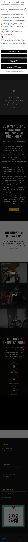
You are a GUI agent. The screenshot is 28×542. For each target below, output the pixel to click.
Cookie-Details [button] (7, 71)
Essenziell (4, 29)
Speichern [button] (14, 56)
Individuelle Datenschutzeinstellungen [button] (14, 66)
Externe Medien (6, 37)
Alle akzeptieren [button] (14, 51)
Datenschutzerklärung (6, 24)
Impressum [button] (21, 71)
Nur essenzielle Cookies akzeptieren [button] (14, 60)
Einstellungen (11, 26)
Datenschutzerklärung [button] (14, 71)
